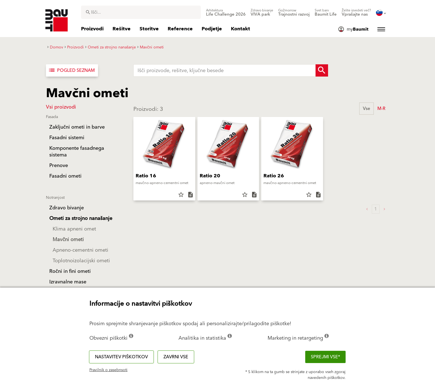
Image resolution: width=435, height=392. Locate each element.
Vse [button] (366, 108)
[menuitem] (226, 12)
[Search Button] (322, 70)
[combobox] (141, 12)
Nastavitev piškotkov (121, 357)
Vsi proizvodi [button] (61, 107)
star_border (181, 194)
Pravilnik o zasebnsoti (108, 370)
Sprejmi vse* (325, 357)
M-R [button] (381, 108)
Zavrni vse (175, 357)
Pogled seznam (71, 70)
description (190, 194)
